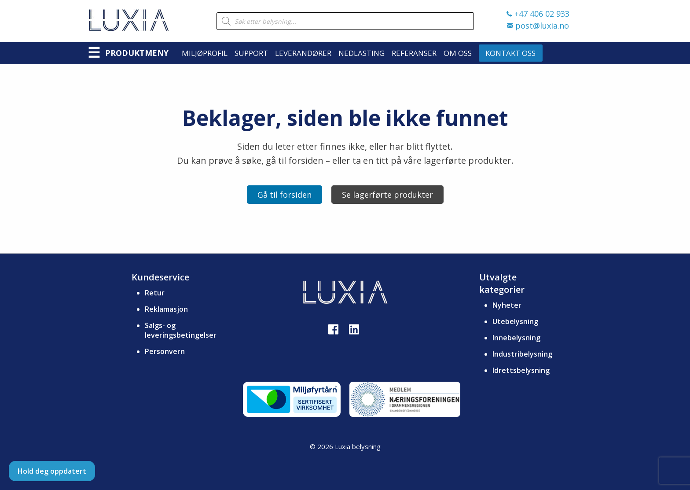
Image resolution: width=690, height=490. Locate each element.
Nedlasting (361, 53)
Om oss (458, 53)
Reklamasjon (166, 309)
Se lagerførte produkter (387, 194)
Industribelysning (522, 354)
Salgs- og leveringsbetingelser (181, 330)
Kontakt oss (510, 53)
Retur (155, 293)
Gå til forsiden (284, 194)
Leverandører (303, 53)
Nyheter (506, 305)
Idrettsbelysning (521, 370)
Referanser (414, 53)
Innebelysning (516, 338)
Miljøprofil (205, 53)
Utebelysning (515, 321)
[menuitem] (208, 53)
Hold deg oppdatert (52, 471)
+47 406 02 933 (537, 13)
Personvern (165, 351)
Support (251, 53)
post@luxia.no (538, 25)
